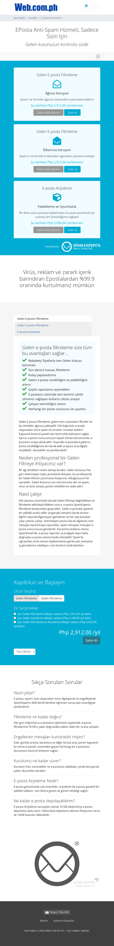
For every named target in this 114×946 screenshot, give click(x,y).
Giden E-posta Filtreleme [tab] (33, 325)
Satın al (72, 112)
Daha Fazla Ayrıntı (48, 112)
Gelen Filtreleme (26, 598)
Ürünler (32, 18)
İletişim (44, 920)
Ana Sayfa (19, 18)
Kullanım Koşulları (63, 920)
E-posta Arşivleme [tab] (28, 332)
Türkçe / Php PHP (57, 912)
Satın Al (91, 640)
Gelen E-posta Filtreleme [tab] (33, 319)
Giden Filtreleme (51, 598)
